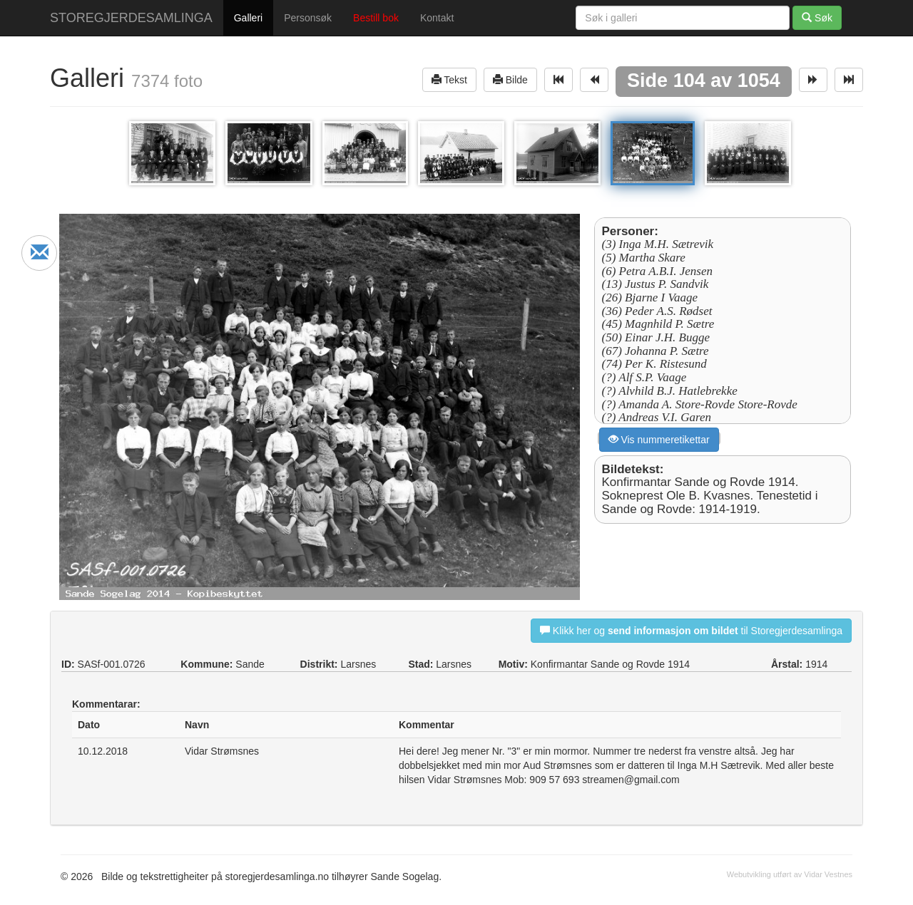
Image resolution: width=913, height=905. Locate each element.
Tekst (449, 79)
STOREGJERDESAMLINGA (131, 18)
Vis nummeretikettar (659, 439)
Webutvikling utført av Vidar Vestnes (789, 874)
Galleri (248, 18)
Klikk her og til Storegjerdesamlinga (691, 630)
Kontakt (437, 18)
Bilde (510, 79)
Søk (817, 17)
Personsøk (308, 18)
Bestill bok (376, 18)
